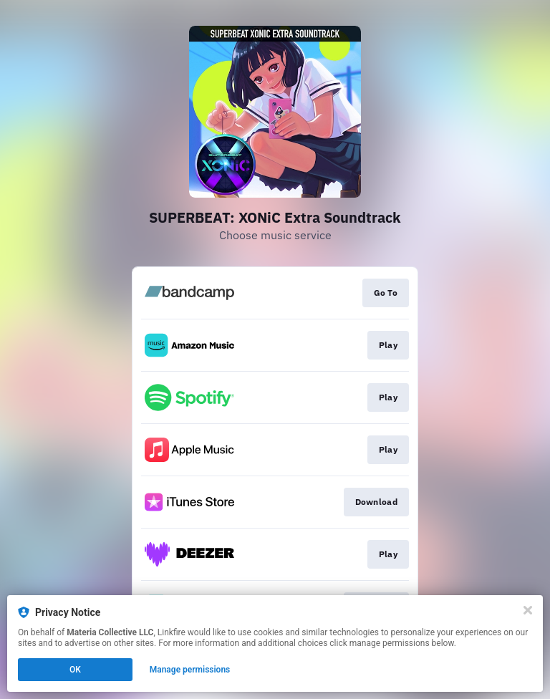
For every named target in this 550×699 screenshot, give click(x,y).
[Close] (527, 610)
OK (75, 670)
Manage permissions (190, 670)
